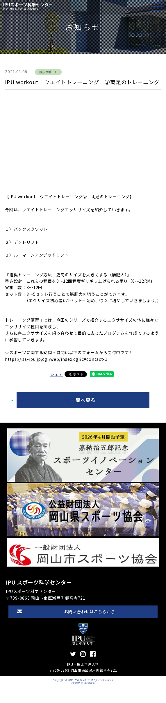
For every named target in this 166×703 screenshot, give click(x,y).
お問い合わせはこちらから (89, 611)
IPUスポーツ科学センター (28, 6)
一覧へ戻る (83, 399)
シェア (56, 374)
